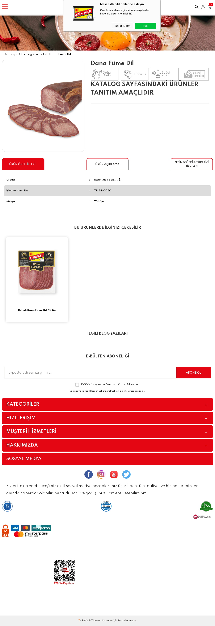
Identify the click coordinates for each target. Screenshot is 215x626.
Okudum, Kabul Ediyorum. (107, 385)
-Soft (83, 620)
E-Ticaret (94, 620)
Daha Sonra (123, 25)
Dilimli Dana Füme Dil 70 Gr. (37, 310)
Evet (145, 25)
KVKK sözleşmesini (93, 384)
